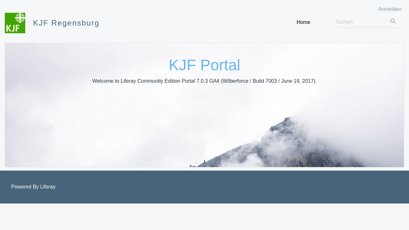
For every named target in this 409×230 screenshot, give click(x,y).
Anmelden (389, 9)
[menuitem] (303, 22)
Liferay (48, 186)
